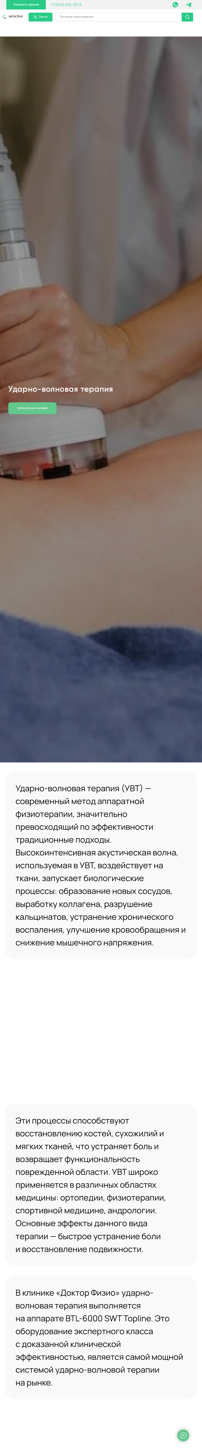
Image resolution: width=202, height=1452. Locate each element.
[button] (26, 4)
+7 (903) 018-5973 (65, 5)
